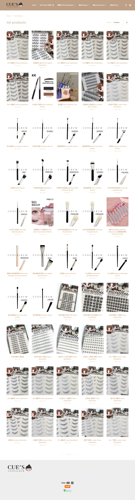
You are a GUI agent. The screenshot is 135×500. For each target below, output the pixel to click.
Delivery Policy (74, 464)
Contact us (95, 464)
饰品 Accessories (99, 5)
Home (34, 5)
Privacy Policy (74, 496)
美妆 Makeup (84, 5)
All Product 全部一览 (47, 5)
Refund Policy (85, 464)
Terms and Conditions (62, 496)
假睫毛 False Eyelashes (66, 5)
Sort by (109, 22)
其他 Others (114, 5)
